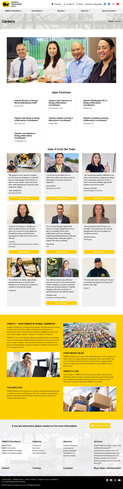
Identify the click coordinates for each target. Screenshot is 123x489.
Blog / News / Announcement (107, 468)
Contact (5, 468)
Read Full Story (24, 198)
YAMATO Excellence (13, 11)
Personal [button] (97, 4)
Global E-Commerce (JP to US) (105, 458)
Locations (70, 4)
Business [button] (89, 4)
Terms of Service (30, 479)
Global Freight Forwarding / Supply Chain (107, 445)
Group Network (68, 448)
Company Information (70, 445)
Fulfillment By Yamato (102, 448)
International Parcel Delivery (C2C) (106, 456)
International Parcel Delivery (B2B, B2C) (107, 453)
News (81, 4)
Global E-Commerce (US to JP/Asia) (107, 461)
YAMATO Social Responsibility (12, 453)
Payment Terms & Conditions (48, 479)
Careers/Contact (109, 11)
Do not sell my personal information (13, 482)
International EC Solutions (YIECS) (106, 450)
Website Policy (18, 479)
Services (61, 11)
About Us (85, 11)
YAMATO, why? (7, 445)
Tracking (57, 4)
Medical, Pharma (37, 450)
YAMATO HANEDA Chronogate (12, 450)
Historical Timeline (69, 456)
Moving (97, 463)
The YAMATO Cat (69, 453)
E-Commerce (36, 445)
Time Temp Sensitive (39, 453)
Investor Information (70, 450)
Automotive (36, 448)
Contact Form (99, 425)
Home (111, 21)
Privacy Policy (6, 479)
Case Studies (38, 11)
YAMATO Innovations (9, 448)
